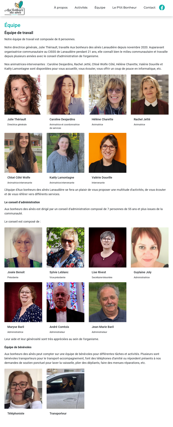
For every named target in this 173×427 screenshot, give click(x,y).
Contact (149, 7)
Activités (81, 7)
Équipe (100, 7)
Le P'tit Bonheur (124, 7)
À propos (61, 7)
